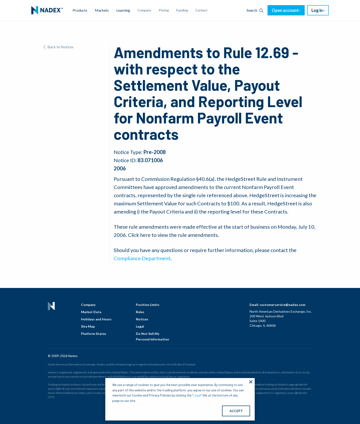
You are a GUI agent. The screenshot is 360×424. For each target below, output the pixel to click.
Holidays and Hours (96, 319)
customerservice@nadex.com (282, 305)
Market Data (91, 312)
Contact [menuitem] (201, 10)
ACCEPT (236, 411)
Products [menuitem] (80, 10)
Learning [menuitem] (123, 10)
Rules (140, 312)
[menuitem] (47, 10)
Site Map (88, 326)
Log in (317, 10)
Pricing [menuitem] (164, 10)
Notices (142, 319)
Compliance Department (142, 258)
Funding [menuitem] (182, 10)
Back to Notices (58, 47)
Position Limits (147, 305)
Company (88, 305)
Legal (140, 326)
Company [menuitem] (144, 10)
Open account (285, 10)
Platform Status (93, 334)
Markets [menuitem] (102, 10)
